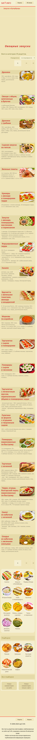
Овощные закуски (18, 46)
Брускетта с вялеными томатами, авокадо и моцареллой (18, 297)
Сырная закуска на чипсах (18, 146)
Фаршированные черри (18, 245)
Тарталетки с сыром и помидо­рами (18, 343)
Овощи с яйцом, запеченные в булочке (18, 99)
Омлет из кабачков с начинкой (18, 515)
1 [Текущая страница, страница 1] (17, 63)
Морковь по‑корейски (18, 318)
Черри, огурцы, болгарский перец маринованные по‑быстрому (18, 492)
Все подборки (8, 677)
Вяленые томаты (18, 169)
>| (33, 63)
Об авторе (29, 3)
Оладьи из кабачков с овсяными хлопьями (18, 540)
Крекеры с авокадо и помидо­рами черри (18, 197)
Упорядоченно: (15, 58)
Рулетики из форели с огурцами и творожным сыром (18, 420)
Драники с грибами (18, 122)
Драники (18, 72)
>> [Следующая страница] (26, 63)
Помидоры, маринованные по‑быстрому (18, 442)
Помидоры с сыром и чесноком (18, 368)
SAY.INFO (6, 3)
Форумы (20, 3)
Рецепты (20, 719)
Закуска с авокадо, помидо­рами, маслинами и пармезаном (18, 222)
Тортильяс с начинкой (18, 465)
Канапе (18, 268)
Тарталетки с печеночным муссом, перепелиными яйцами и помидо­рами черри (18, 394)
